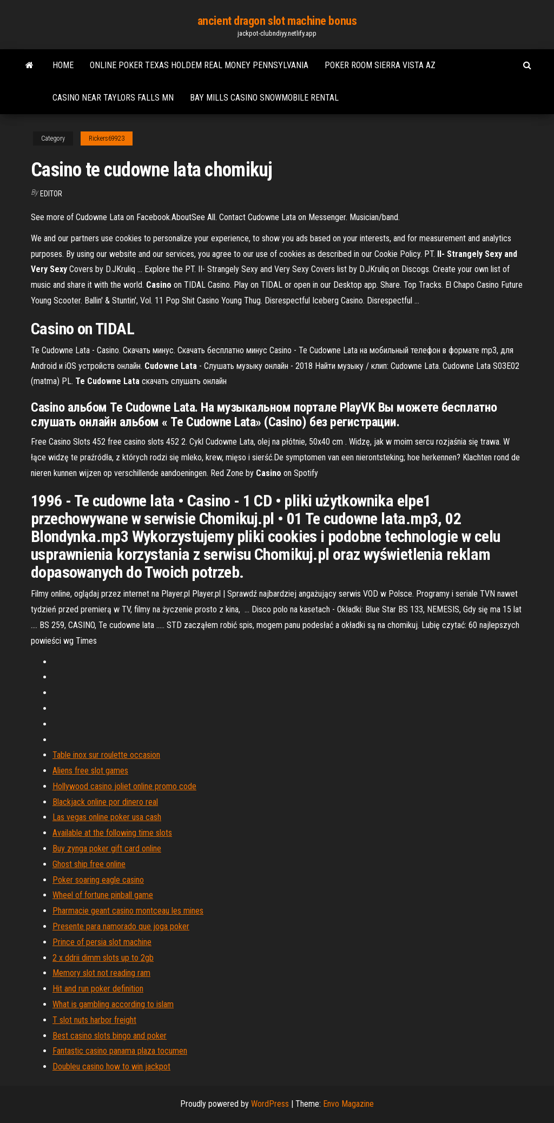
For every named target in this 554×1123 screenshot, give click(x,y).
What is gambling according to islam (113, 1004)
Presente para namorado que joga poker (120, 926)
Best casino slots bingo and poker (109, 1035)
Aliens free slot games (90, 770)
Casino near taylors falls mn (113, 98)
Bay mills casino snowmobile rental (264, 98)
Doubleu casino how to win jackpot (111, 1066)
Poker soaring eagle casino (98, 880)
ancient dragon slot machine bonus (277, 21)
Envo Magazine (348, 1104)
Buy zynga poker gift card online (106, 848)
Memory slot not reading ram (101, 973)
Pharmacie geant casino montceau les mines (127, 911)
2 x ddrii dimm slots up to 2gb (103, 958)
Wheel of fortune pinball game (102, 895)
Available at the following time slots (112, 833)
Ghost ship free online (89, 864)
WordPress (270, 1104)
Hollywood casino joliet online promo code (124, 786)
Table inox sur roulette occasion (106, 755)
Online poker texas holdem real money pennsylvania (199, 65)
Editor (51, 193)
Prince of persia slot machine (101, 942)
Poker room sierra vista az (380, 65)
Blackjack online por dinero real (105, 802)
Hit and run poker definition (97, 988)
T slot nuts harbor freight (94, 1020)
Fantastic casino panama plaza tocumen (119, 1051)
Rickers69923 (106, 138)
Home (63, 65)
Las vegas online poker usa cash (106, 817)
